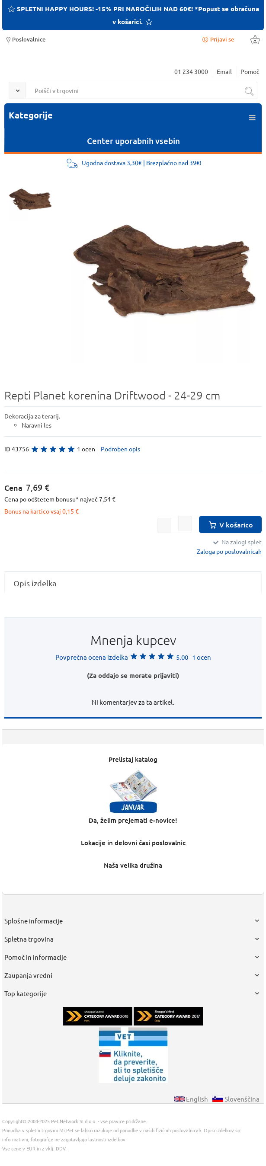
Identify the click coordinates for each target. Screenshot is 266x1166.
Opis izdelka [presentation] (34, 583)
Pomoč (250, 71)
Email (224, 71)
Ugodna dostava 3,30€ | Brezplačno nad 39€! (142, 162)
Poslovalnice (24, 39)
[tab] (133, 583)
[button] (185, 523)
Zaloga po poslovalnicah (229, 551)
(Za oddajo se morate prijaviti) (133, 675)
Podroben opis (120, 449)
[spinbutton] (174, 524)
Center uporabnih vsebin (133, 140)
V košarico (230, 524)
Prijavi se (217, 39)
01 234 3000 (191, 71)
